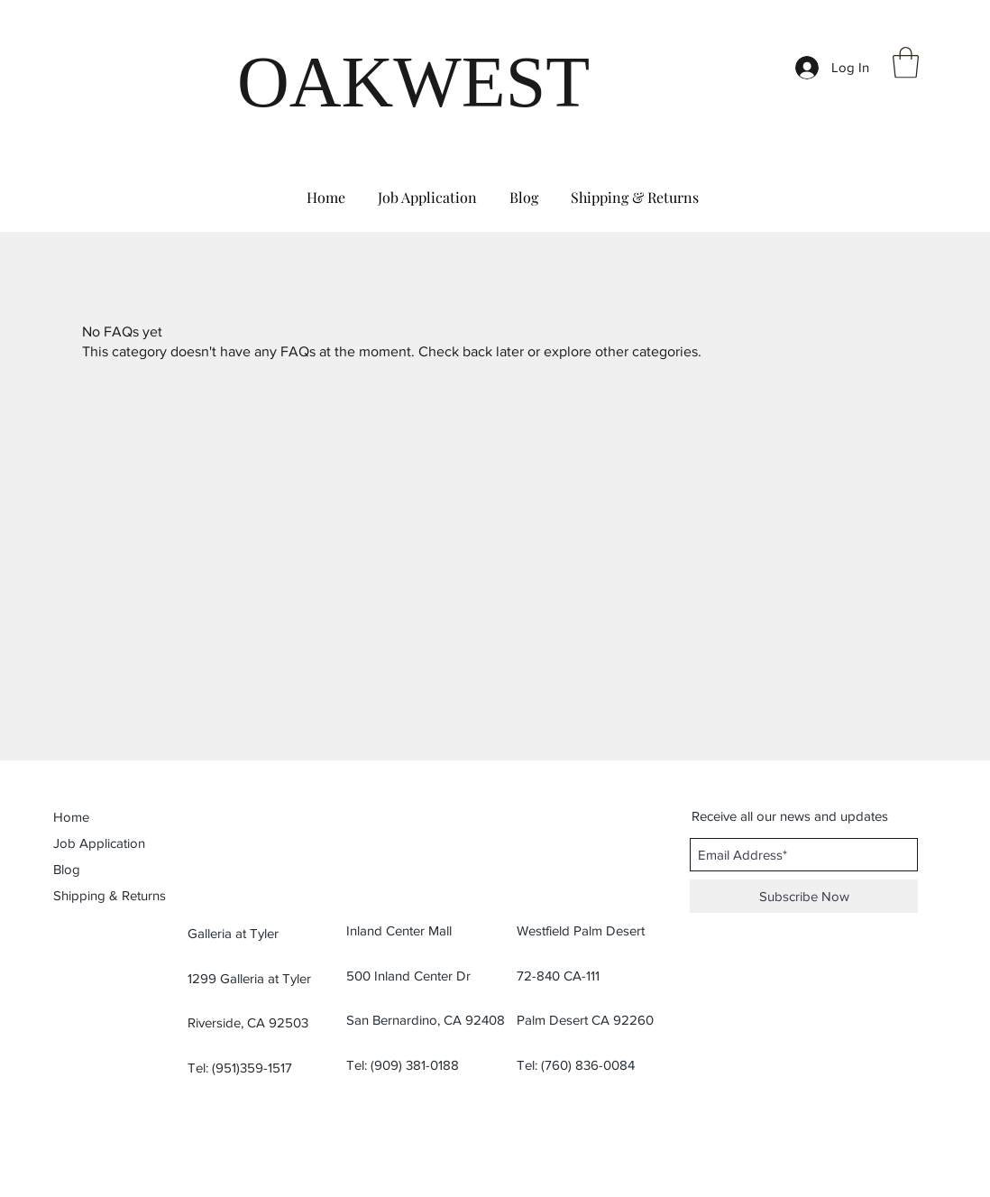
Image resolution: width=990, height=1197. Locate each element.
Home (71, 816)
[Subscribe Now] (804, 896)
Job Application (99, 843)
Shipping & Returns (109, 895)
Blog (66, 869)
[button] (906, 62)
